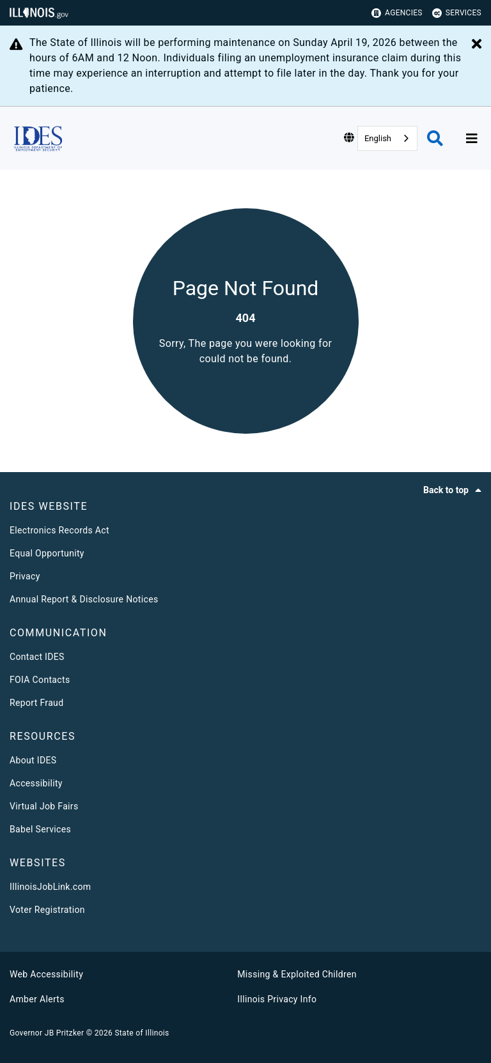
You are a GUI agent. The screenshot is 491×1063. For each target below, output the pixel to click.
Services (456, 13)
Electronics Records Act (59, 530)
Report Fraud (36, 703)
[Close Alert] (476, 44)
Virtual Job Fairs (44, 806)
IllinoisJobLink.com (50, 887)
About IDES (33, 760)
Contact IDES (37, 657)
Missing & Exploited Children (296, 974)
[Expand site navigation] (471, 139)
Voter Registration (47, 910)
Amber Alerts (37, 999)
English (377, 138)
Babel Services (40, 829)
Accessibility (36, 783)
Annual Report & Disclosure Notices (84, 599)
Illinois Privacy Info (276, 999)
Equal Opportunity (47, 553)
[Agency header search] (435, 138)
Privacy (25, 576)
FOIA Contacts (40, 680)
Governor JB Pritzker (47, 1033)
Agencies (397, 13)
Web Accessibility (46, 974)
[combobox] (387, 138)
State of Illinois (141, 1033)
